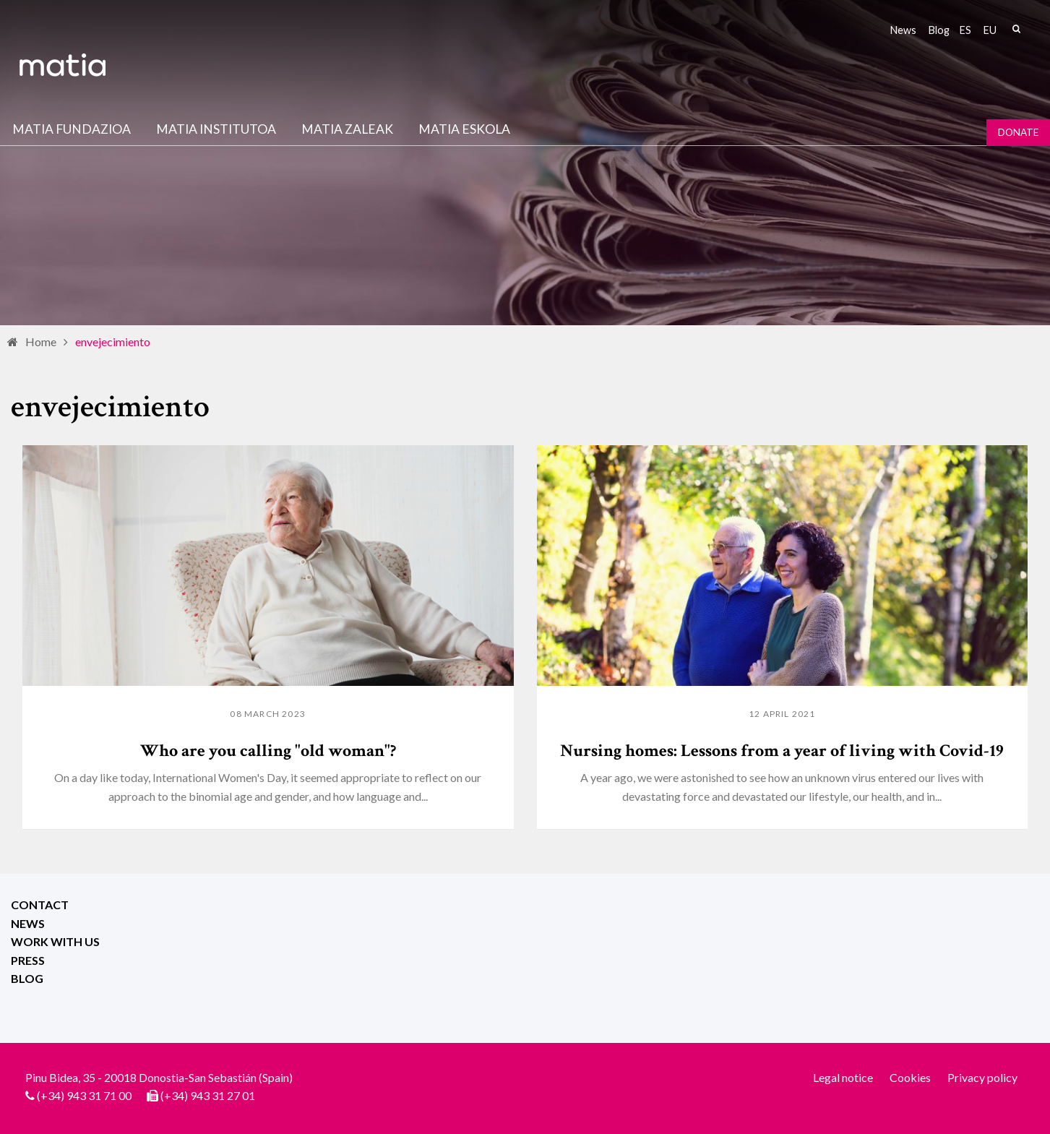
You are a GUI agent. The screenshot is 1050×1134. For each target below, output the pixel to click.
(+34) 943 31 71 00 (84, 1095)
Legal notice (843, 1077)
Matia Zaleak (347, 129)
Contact (40, 904)
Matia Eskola (464, 129)
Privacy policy (982, 1077)
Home (40, 341)
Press (28, 960)
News (903, 30)
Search (1016, 29)
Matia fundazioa (71, 129)
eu (990, 30)
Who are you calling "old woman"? (268, 750)
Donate (1018, 132)
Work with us (55, 941)
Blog (939, 30)
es (965, 30)
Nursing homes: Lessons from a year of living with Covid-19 (782, 750)
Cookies (910, 1077)
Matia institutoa (216, 129)
